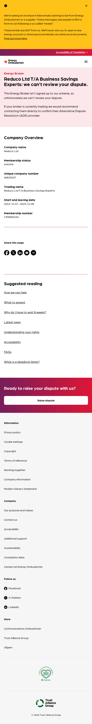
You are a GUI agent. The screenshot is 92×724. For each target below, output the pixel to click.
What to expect (14, 302)
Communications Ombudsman (22, 628)
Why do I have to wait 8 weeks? (25, 312)
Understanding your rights (21, 332)
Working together (14, 470)
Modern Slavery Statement (20, 488)
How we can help (15, 292)
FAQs (7, 352)
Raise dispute (46, 400)
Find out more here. (15, 38)
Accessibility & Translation (70, 52)
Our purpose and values (18, 510)
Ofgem (8, 647)
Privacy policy (12, 432)
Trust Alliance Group (16, 638)
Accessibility (12, 342)
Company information (17, 479)
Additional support (15, 538)
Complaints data (14, 557)
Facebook (15, 588)
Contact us (10, 519)
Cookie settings (13, 441)
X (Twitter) (15, 597)
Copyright (10, 451)
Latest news (12, 322)
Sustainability (12, 548)
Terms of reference (15, 460)
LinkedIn (14, 607)
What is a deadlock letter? (22, 362)
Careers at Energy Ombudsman (23, 566)
